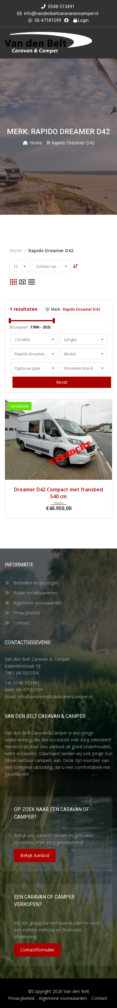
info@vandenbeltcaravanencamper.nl (61, 13)
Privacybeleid (22, 613)
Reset (62, 382)
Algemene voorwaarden (33, 603)
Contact (17, 623)
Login (81, 20)
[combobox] (19, 266)
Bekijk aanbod (34, 855)
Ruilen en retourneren (31, 593)
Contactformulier (37, 950)
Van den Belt (76, 991)
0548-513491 (58, 6)
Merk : (73, 309)
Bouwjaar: (19, 327)
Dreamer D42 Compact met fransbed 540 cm (58, 493)
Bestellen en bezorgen (32, 583)
